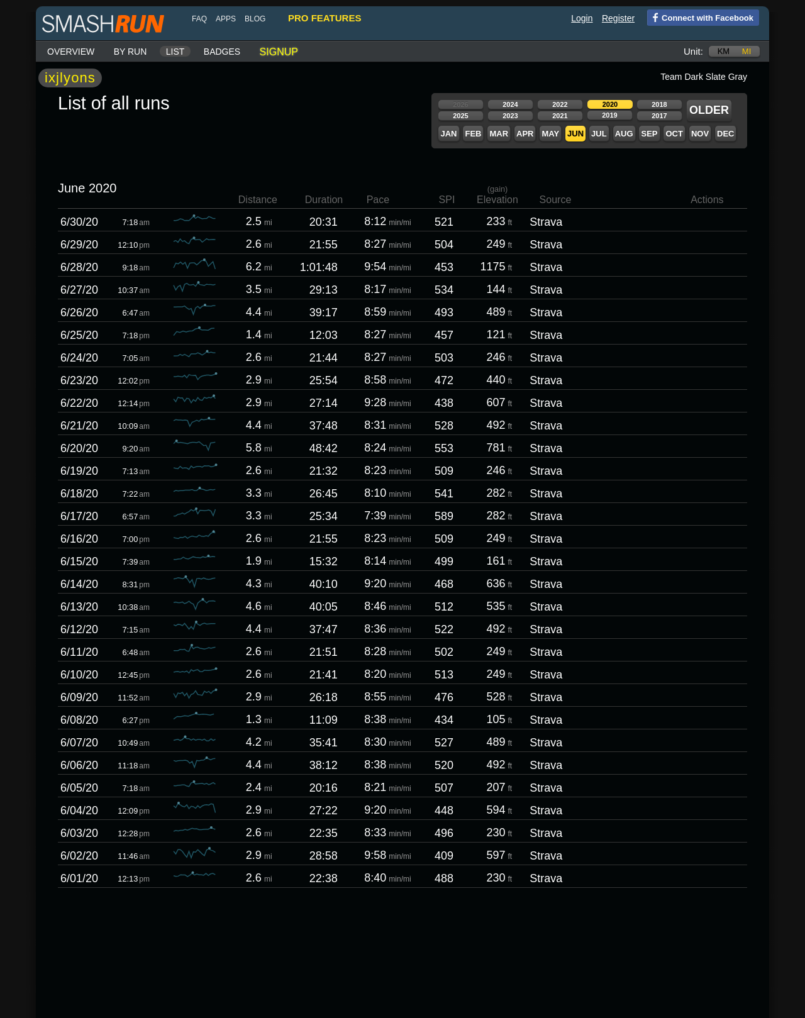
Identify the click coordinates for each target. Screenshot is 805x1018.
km (724, 51)
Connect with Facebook (700, 17)
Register (618, 18)
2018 (659, 104)
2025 (460, 115)
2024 (510, 104)
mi (746, 51)
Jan (448, 133)
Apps (226, 18)
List (175, 52)
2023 (510, 115)
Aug (624, 133)
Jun (575, 133)
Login (581, 18)
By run (130, 52)
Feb (473, 133)
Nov (700, 133)
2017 (659, 115)
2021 (559, 115)
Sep (649, 133)
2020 (610, 104)
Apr (524, 133)
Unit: (693, 51)
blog (255, 18)
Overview (70, 52)
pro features (324, 18)
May (550, 133)
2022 (559, 104)
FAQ (199, 18)
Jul (599, 133)
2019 (609, 115)
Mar (498, 133)
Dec (725, 133)
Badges (222, 52)
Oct (673, 133)
